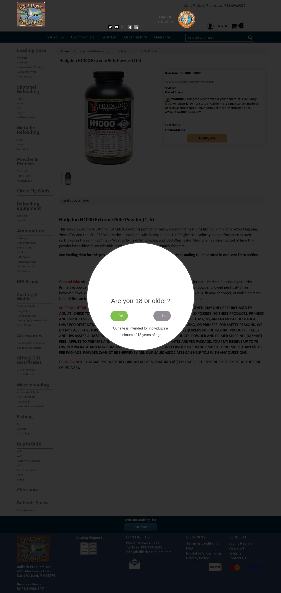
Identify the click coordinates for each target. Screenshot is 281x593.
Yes (121, 316)
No (164, 316)
